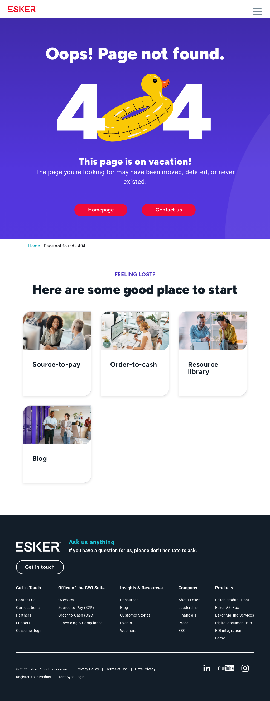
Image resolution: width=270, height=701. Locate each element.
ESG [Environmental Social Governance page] (182, 630)
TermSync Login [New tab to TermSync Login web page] (71, 677)
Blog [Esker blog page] (124, 607)
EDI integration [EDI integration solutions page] (228, 630)
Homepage (101, 210)
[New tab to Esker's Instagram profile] (245, 668)
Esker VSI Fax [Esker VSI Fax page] (227, 607)
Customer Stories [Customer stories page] (135, 615)
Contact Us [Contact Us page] (26, 600)
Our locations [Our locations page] (28, 607)
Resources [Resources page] (129, 600)
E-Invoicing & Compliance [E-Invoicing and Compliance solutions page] (80, 623)
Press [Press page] (184, 623)
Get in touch (40, 567)
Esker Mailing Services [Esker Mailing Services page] (234, 615)
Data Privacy (145, 669)
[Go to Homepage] (38, 547)
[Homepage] (24, 9)
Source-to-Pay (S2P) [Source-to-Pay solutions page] (76, 607)
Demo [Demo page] (220, 638)
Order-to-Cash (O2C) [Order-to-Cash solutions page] (76, 615)
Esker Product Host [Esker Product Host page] (232, 600)
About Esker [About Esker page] (189, 600)
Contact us (169, 210)
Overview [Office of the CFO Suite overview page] (66, 600)
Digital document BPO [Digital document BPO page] (234, 623)
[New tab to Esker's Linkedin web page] (206, 668)
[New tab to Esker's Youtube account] (226, 668)
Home (34, 245)
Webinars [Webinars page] (128, 630)
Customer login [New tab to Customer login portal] (29, 630)
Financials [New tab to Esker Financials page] (187, 615)
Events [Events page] (126, 623)
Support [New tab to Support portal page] (23, 623)
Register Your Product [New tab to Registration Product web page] (33, 677)
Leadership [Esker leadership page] (188, 607)
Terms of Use (117, 669)
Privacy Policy (87, 669)
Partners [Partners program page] (23, 615)
